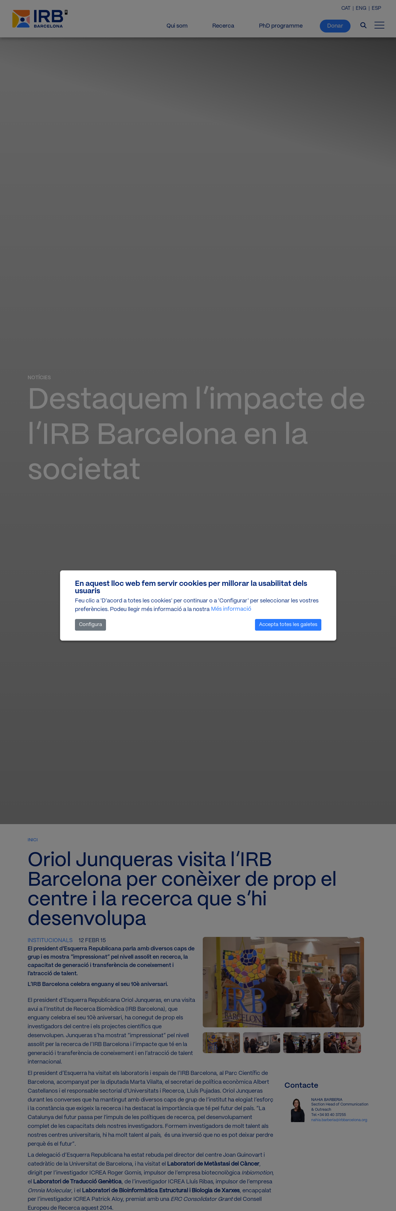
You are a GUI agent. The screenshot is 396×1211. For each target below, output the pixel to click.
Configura (90, 624)
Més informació (231, 609)
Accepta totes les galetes (288, 624)
